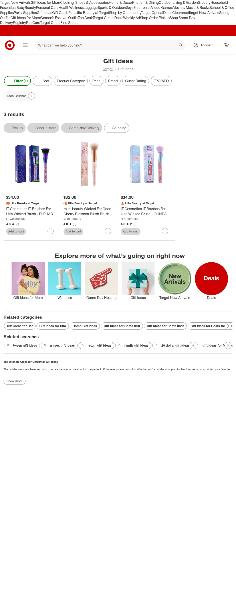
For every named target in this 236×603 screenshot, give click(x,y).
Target (108, 69)
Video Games (162, 7)
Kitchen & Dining (145, 2)
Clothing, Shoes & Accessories (84, 2)
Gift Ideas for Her (20, 326)
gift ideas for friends (214, 345)
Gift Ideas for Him (52, 326)
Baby (20, 7)
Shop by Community (125, 12)
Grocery (204, 2)
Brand (113, 81)
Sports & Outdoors (112, 7)
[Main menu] (25, 45)
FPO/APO (161, 81)
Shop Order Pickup (155, 18)
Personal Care (47, 7)
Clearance (180, 12)
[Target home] (9, 45)
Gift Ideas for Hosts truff (122, 326)
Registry (19, 22)
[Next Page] (31, 96)
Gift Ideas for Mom (45, 2)
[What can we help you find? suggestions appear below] (110, 45)
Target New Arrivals (15, 2)
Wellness (76, 7)
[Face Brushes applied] (20, 96)
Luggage (91, 7)
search (181, 45)
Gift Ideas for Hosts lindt (165, 326)
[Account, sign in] (204, 45)
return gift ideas (96, 345)
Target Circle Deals (108, 18)
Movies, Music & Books (191, 7)
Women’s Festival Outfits (59, 18)
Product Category (71, 81)
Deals (167, 12)
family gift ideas (133, 345)
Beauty (30, 7)
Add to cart (16, 231)
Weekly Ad (131, 18)
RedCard (33, 22)
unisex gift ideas (59, 345)
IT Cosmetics (15, 219)
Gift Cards (60, 12)
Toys (129, 7)
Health (64, 7)
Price (96, 81)
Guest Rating (135, 81)
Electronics (142, 7)
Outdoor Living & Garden (178, 2)
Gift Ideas (44, 12)
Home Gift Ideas (85, 326)
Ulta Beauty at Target (92, 12)
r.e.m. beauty (72, 219)
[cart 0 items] (227, 45)
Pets (71, 12)
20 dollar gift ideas (172, 345)
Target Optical (152, 12)
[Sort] (42, 81)
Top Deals (85, 18)
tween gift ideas (22, 345)
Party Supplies (25, 12)
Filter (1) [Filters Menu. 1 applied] (17, 81)
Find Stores (69, 22)
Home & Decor (120, 2)
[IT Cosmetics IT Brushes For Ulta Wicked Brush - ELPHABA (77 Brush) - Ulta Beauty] (32, 211)
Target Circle (50, 22)
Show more (14, 381)
